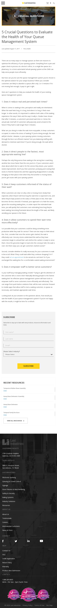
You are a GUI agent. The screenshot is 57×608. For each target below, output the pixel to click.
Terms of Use (39, 605)
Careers (5, 522)
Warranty (5, 566)
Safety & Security (8, 493)
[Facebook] (5, 541)
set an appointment (17, 257)
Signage (5, 485)
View (5, 390)
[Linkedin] (30, 541)
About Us (5, 514)
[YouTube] (43, 541)
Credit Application (8, 559)
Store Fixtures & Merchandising (13, 489)
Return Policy (7, 563)
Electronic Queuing (9, 477)
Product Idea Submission (11, 570)
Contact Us (6, 551)
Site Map (49, 605)
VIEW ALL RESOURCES (15, 421)
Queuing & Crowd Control (11, 481)
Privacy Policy (27, 605)
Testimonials (7, 518)
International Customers (11, 526)
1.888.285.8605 (7, 580)
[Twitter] (18, 541)
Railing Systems (8, 497)
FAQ (3, 555)
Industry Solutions (8, 501)
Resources (6, 505)
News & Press (7, 530)
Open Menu (3, 2)
